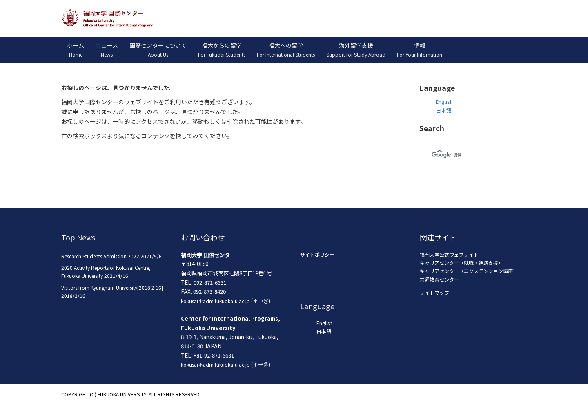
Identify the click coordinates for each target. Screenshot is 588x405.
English (444, 102)
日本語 (444, 110)
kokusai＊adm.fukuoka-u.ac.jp (215, 300)
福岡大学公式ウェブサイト (449, 254)
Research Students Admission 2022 (100, 256)
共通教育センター (439, 279)
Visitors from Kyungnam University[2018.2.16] (112, 287)
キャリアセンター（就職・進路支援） (461, 262)
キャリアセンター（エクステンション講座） (469, 270)
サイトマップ (434, 292)
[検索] (463, 155)
